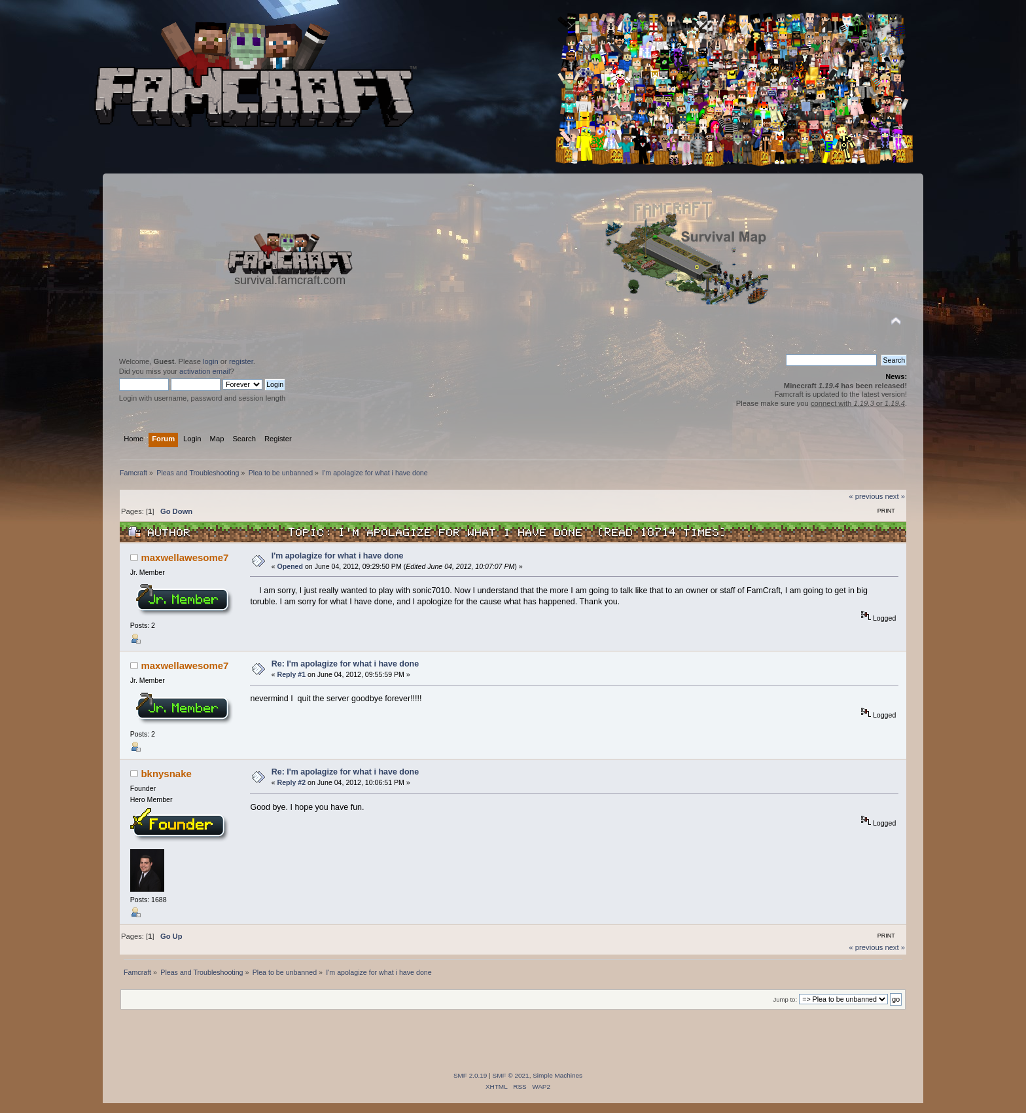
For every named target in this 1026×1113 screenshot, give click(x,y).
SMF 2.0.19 (470, 1075)
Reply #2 (291, 782)
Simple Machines (557, 1075)
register (241, 361)
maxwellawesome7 (184, 557)
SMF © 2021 (511, 1075)
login (211, 361)
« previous (866, 496)
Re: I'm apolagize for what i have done (345, 663)
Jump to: (785, 999)
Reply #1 (291, 674)
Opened (290, 566)
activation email (204, 371)
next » (895, 496)
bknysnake (166, 773)
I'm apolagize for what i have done (338, 555)
